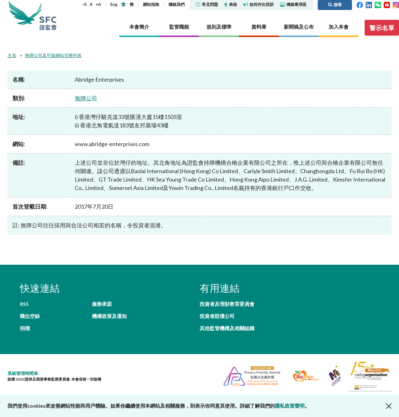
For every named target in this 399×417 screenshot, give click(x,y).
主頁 (11, 55)
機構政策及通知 (109, 316)
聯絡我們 (177, 4)
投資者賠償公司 (217, 316)
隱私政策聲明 (290, 406)
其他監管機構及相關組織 (227, 328)
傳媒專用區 (293, 4)
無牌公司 (86, 98)
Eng (113, 4)
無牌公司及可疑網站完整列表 (53, 55)
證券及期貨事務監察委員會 (47, 15)
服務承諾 (102, 304)
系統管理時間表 (22, 373)
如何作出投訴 (258, 4)
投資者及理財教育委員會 (227, 304)
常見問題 (207, 4)
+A (98, 4)
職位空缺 (30, 316)
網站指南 (151, 4)
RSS (24, 304)
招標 (25, 328)
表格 (230, 4)
